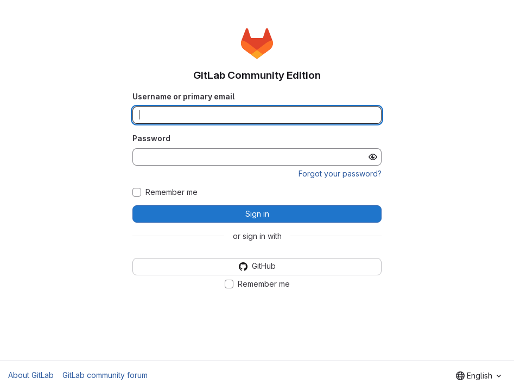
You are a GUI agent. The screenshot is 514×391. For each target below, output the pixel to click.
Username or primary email (183, 96)
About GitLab (31, 375)
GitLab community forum (105, 375)
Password (151, 138)
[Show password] (373, 157)
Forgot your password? (340, 173)
